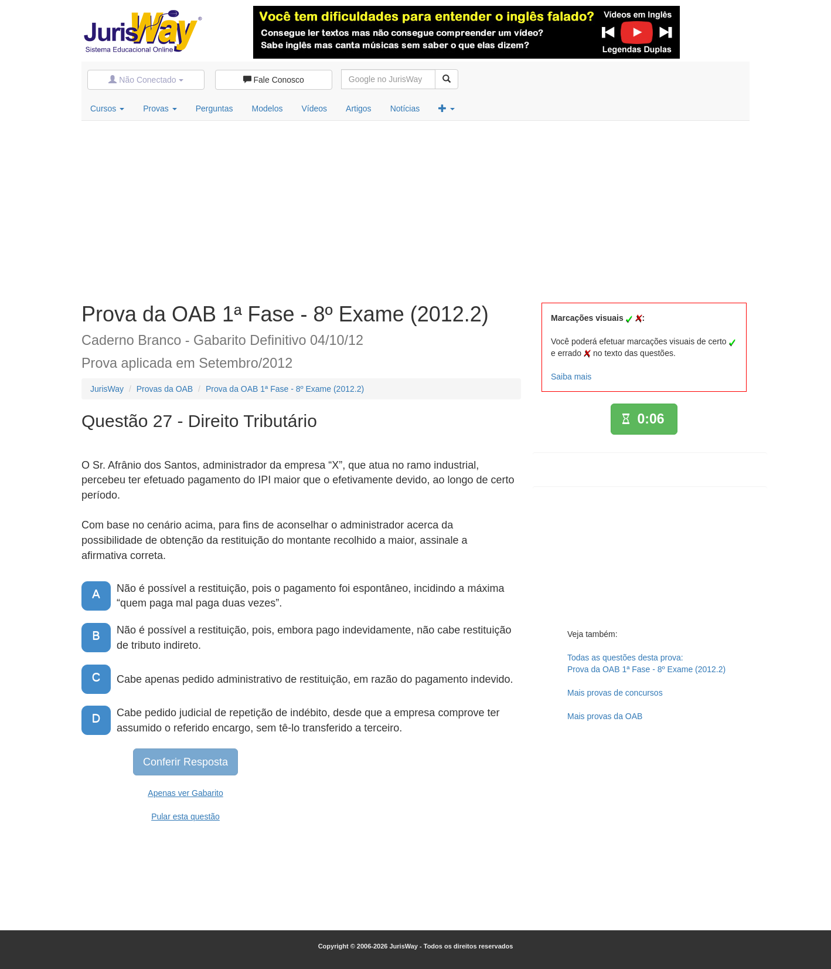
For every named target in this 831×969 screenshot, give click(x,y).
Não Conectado (145, 79)
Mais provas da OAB (604, 716)
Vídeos (314, 108)
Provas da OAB (165, 389)
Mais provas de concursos (615, 692)
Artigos (359, 108)
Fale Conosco (273, 79)
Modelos (267, 108)
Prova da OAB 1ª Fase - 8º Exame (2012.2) (285, 389)
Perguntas (214, 108)
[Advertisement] (415, 209)
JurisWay (107, 389)
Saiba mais (571, 376)
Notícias (405, 108)
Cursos (107, 108)
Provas (159, 108)
